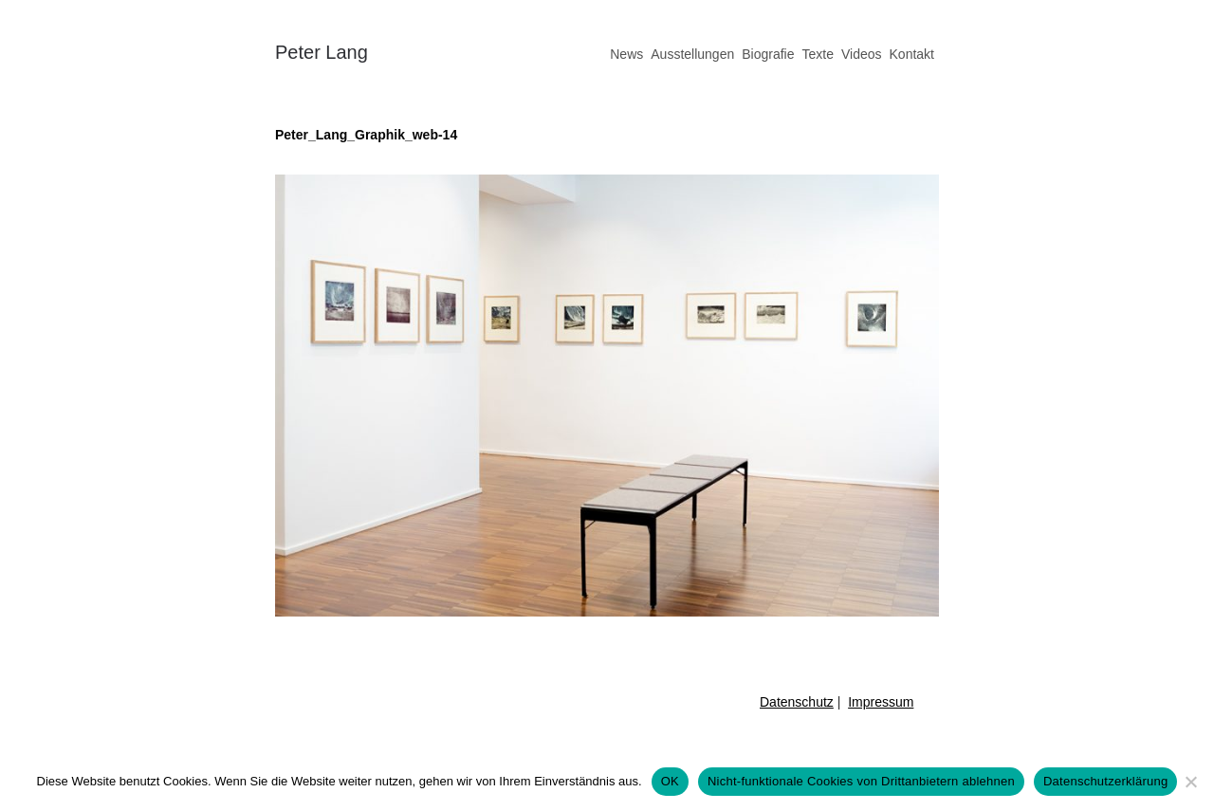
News (626, 54)
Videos (861, 54)
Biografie (768, 54)
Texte (817, 54)
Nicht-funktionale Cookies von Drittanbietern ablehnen (861, 781)
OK (670, 781)
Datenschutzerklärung (1105, 781)
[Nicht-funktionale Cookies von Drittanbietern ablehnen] (1190, 781)
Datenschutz (797, 702)
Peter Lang (321, 52)
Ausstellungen (692, 54)
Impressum (880, 702)
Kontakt (912, 54)
